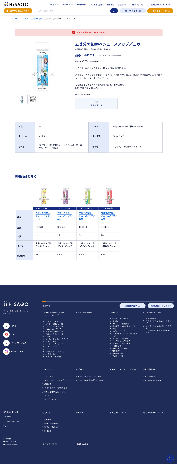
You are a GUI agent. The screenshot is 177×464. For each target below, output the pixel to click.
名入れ (47, 395)
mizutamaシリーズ (53, 329)
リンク (5, 426)
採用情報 (47, 431)
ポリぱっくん (50, 354)
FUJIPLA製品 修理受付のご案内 (90, 380)
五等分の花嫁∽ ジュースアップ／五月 (109, 215)
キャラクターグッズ (86, 312)
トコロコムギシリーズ (54, 321)
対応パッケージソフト (153, 412)
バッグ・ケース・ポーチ (55, 352)
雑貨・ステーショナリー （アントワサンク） (54, 313)
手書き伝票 (116, 346)
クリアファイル (51, 346)
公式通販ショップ (158, 10)
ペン (47, 349)
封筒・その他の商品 (120, 348)
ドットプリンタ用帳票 (121, 343)
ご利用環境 (7, 416)
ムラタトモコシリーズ (54, 324)
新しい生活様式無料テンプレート (57, 391)
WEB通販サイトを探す (154, 380)
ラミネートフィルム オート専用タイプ (158, 331)
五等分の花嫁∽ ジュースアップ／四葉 (87, 215)
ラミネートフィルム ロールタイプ (158, 327)
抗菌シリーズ (117, 356)
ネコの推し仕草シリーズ (55, 331)
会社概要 (47, 419)
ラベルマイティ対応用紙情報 (55, 388)
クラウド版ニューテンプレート (56, 380)
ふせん (48, 336)
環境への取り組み (51, 423)
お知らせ (110, 4)
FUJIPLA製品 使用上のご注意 (89, 376)
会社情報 (121, 4)
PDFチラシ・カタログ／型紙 (122, 369)
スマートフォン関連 (53, 357)
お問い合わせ (137, 4)
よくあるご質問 (96, 4)
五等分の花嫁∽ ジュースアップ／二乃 (65, 215)
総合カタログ (131, 10)
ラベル (115, 321)
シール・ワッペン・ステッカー (57, 339)
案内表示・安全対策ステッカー (124, 326)
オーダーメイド (50, 399)
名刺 (114, 329)
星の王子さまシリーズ (54, 334)
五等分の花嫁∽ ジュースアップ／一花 (44, 215)
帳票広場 (47, 384)
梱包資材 (116, 351)
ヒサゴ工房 (48, 376)
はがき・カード (118, 331)
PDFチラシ (81, 4)
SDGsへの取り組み (51, 427)
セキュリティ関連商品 (121, 318)
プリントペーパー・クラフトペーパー (124, 335)
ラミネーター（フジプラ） (155, 312)
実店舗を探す (150, 376)
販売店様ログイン (159, 4)
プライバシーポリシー (11, 421)
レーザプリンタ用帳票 (121, 341)
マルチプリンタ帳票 (120, 338)
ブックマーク (50, 341)
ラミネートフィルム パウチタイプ (158, 322)
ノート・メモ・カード (54, 344)
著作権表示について (10, 412)
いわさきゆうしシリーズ (55, 326)
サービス (52, 4)
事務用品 (114, 312)
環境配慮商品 (117, 353)
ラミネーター (151, 318)
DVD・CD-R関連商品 (120, 324)
